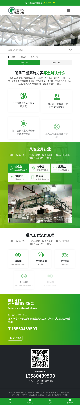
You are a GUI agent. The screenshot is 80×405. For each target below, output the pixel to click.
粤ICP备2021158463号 (50, 392)
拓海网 (65, 395)
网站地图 (49, 395)
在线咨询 (15, 338)
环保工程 (56, 63)
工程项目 (23, 57)
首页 (13, 57)
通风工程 (34, 57)
